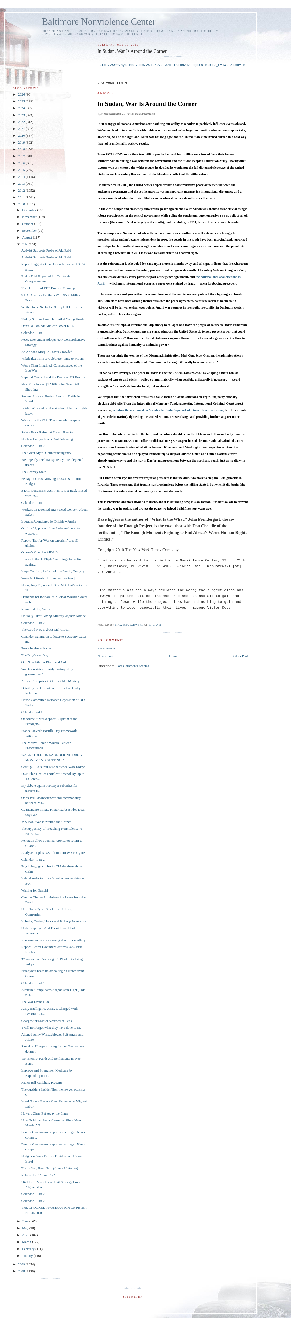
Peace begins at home (36, 648)
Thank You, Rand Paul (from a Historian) (49, 1168)
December (29, 210)
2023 (22, 115)
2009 (22, 1264)
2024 (22, 108)
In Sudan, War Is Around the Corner (46, 822)
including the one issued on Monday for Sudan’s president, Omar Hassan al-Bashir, (168, 410)
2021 (22, 129)
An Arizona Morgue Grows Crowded (46, 352)
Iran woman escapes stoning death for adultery (53, 940)
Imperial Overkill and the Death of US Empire (53, 377)
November (30, 217)
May (25, 1228)
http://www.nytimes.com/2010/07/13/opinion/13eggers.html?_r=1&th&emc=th (171, 65)
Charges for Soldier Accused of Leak (46, 1021)
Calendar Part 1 (32, 712)
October (28, 224)
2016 (22, 163)
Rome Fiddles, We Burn (37, 609)
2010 (22, 204)
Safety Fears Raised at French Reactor (47, 432)
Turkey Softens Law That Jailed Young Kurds (52, 319)
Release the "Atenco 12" (38, 1175)
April (26, 1235)
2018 (22, 149)
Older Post (240, 656)
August (27, 237)
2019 (22, 142)
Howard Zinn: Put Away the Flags (44, 1113)
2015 (22, 170)
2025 (22, 101)
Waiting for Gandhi (34, 890)
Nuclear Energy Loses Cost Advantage (47, 439)
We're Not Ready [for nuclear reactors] (48, 578)
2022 (22, 122)
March (27, 1242)
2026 (22, 94)
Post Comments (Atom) (132, 666)
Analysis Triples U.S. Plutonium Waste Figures (53, 853)
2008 (22, 1271)
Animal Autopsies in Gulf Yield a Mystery (50, 681)
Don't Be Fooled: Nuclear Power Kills (47, 326)
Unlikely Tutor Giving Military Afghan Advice (53, 616)
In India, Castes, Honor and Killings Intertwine (53, 921)
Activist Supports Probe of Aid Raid (46, 250)
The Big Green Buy (34, 655)
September (30, 231)
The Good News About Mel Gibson (45, 630)
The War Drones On (35, 1002)
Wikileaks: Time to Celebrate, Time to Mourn (52, 359)
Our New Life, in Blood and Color (44, 662)
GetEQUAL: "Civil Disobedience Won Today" (53, 767)
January (28, 1256)
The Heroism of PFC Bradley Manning (48, 288)
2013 (22, 184)
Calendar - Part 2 (32, 446)
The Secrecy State (33, 472)
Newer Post (105, 656)
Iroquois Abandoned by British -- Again (48, 521)
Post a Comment (106, 648)
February (28, 1249)
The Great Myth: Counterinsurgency (46, 453)
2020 (22, 136)
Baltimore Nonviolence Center (99, 22)
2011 (22, 197)
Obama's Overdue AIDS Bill (41, 552)
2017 (22, 156)
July (25, 244)
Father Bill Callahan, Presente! (42, 1082)
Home (173, 656)
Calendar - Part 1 (32, 333)
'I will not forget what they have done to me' (51, 1028)
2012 (22, 190)
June (25, 1221)
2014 (22, 177)
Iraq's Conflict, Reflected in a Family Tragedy (52, 571)
